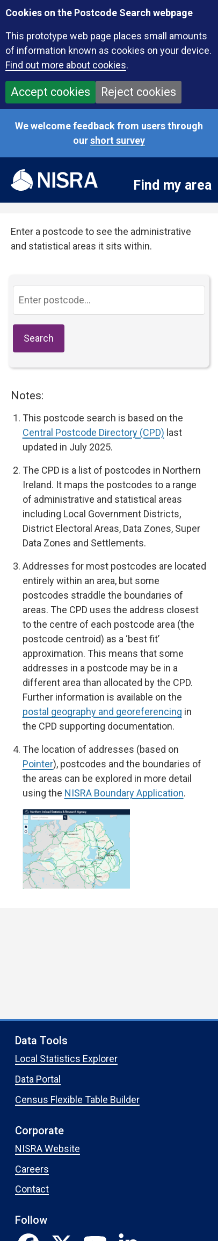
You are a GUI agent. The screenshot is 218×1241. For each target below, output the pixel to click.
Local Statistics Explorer (66, 1058)
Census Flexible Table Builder (77, 1099)
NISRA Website (47, 1148)
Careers (32, 1169)
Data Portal (38, 1079)
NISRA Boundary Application (124, 793)
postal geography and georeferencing (102, 711)
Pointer (38, 763)
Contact (32, 1189)
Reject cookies (138, 92)
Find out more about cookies (65, 65)
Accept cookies (50, 92)
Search (39, 338)
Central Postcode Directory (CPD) (93, 432)
